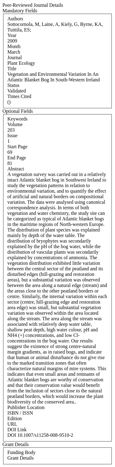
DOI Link (17, 429)
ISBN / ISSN (20, 413)
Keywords (17, 118)
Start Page (17, 146)
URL (12, 424)
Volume (14, 124)
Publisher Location (25, 407)
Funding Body (21, 452)
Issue (12, 135)
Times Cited (19, 96)
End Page (16, 157)
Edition (14, 418)
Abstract (15, 168)
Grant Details (20, 458)
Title (12, 68)
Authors (15, 18)
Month (14, 46)
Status (13, 85)
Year (11, 35)
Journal (14, 57)
